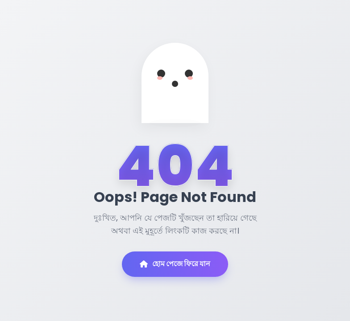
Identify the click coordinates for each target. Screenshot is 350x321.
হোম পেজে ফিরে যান (175, 264)
